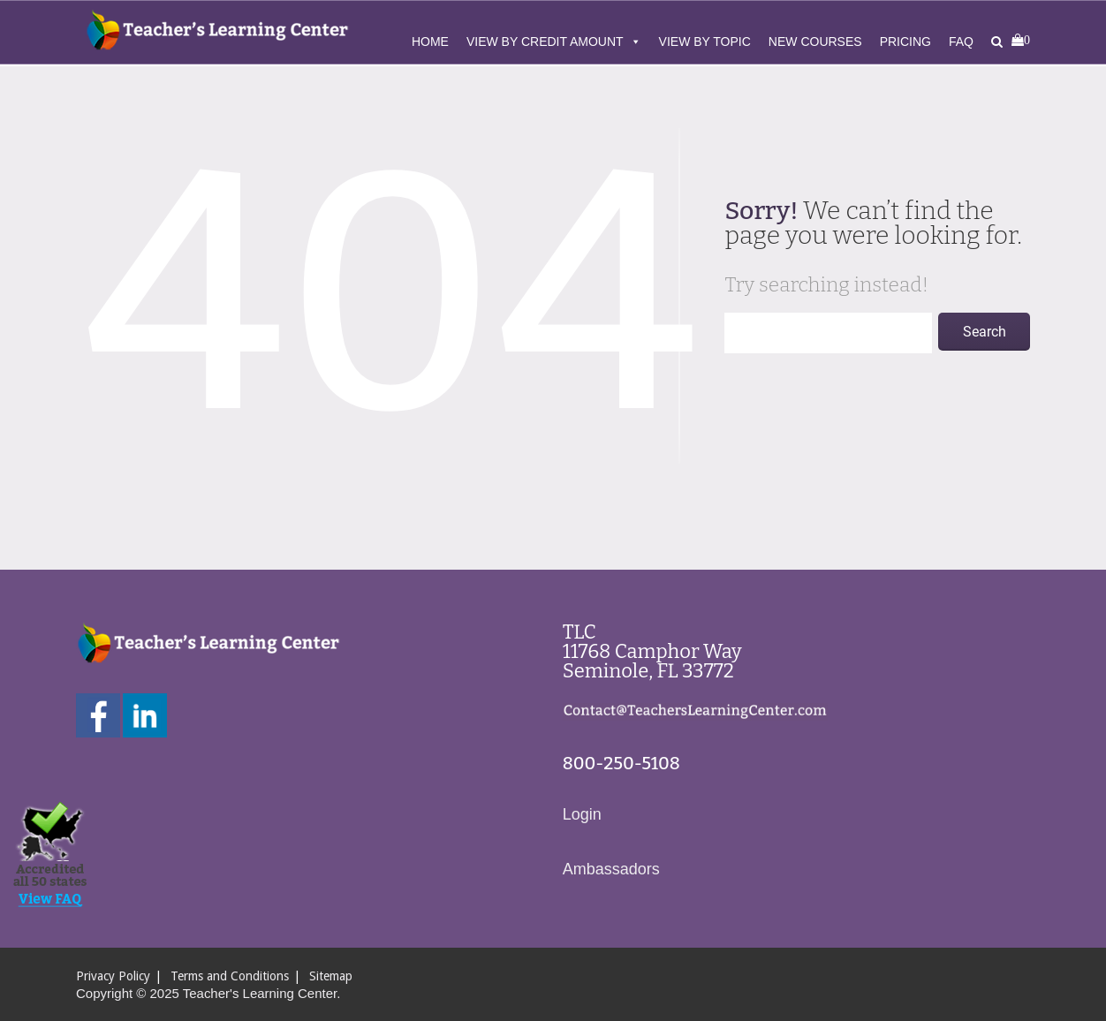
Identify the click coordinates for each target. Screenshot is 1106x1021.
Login (582, 814)
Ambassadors (611, 869)
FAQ (961, 41)
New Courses (815, 41)
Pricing (905, 41)
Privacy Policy (113, 976)
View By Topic (705, 41)
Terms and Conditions (229, 976)
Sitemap (330, 976)
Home (430, 41)
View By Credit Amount (553, 41)
